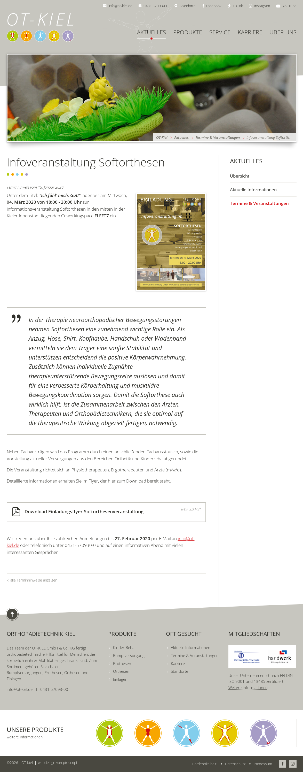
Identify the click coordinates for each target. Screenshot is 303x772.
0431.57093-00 (54, 689)
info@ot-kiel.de (20, 689)
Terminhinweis (18, 187)
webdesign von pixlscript (57, 762)
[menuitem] (263, 175)
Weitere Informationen (248, 687)
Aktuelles (246, 161)
